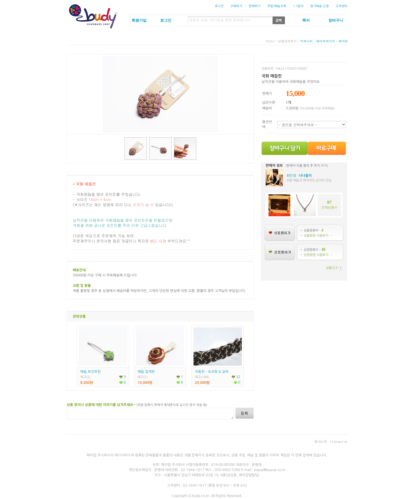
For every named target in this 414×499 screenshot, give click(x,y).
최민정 (291, 175)
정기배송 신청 (319, 6)
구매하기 (236, 6)
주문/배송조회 (276, 6)
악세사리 (306, 41)
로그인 (219, 6)
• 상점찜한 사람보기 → (316, 255)
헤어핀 (343, 41)
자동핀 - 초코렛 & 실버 (212, 371)
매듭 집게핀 (146, 371)
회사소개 (320, 441)
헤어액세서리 (325, 41)
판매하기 (254, 6)
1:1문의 (298, 6)
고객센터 (341, 6)
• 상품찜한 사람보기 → (316, 235)
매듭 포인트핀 (90, 371)
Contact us (339, 441)
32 (236, 377)
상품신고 (332, 268)
